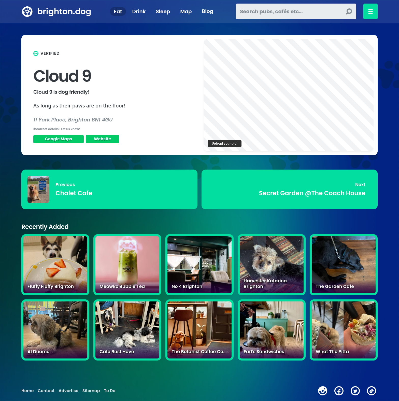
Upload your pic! (224, 143)
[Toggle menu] (370, 11)
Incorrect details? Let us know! (56, 129)
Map (186, 11)
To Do (110, 390)
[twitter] (355, 391)
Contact (46, 390)
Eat (118, 11)
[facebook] (339, 391)
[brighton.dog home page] (27, 11)
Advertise (68, 390)
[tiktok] (371, 391)
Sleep (163, 11)
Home (27, 390)
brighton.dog (64, 11)
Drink (139, 11)
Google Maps (58, 139)
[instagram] (323, 391)
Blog (207, 11)
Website (102, 139)
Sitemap (91, 390)
